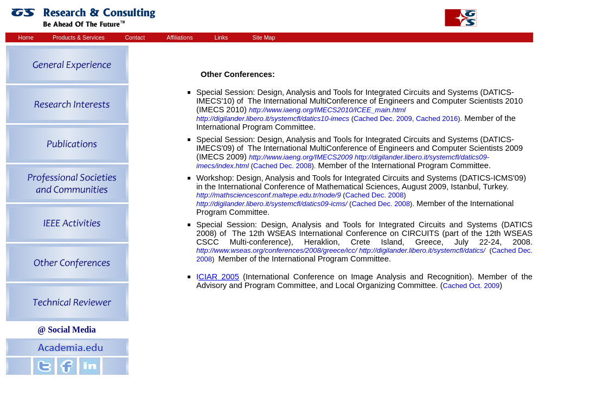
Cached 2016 (437, 118)
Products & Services (79, 37)
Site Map (263, 37)
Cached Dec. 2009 (383, 118)
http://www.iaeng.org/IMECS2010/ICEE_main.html (327, 110)
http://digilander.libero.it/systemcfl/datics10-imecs (272, 118)
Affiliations (179, 37)
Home (26, 37)
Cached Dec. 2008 (282, 166)
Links (221, 37)
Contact (135, 37)
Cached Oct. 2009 (471, 286)
